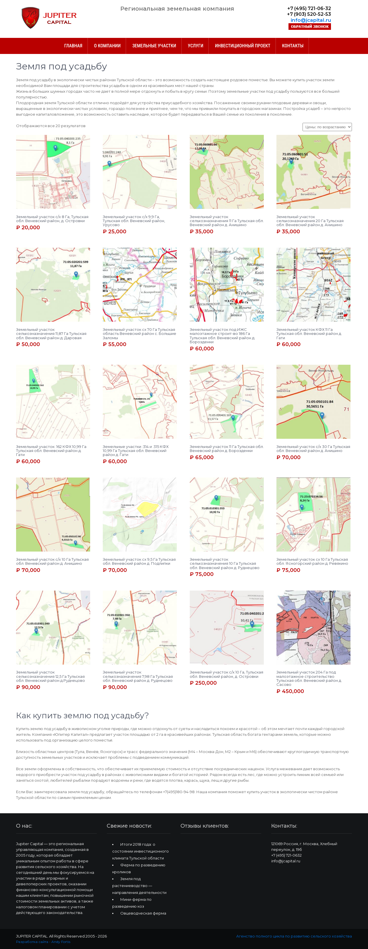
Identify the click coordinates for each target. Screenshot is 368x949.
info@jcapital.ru (311, 20)
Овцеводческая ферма (143, 913)
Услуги (195, 45)
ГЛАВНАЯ (73, 45)
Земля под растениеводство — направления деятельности (139, 885)
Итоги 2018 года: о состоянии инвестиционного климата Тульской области (140, 851)
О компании (107, 45)
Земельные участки (154, 45)
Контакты (293, 45)
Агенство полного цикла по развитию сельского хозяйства (294, 936)
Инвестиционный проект (242, 45)
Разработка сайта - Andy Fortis (43, 942)
